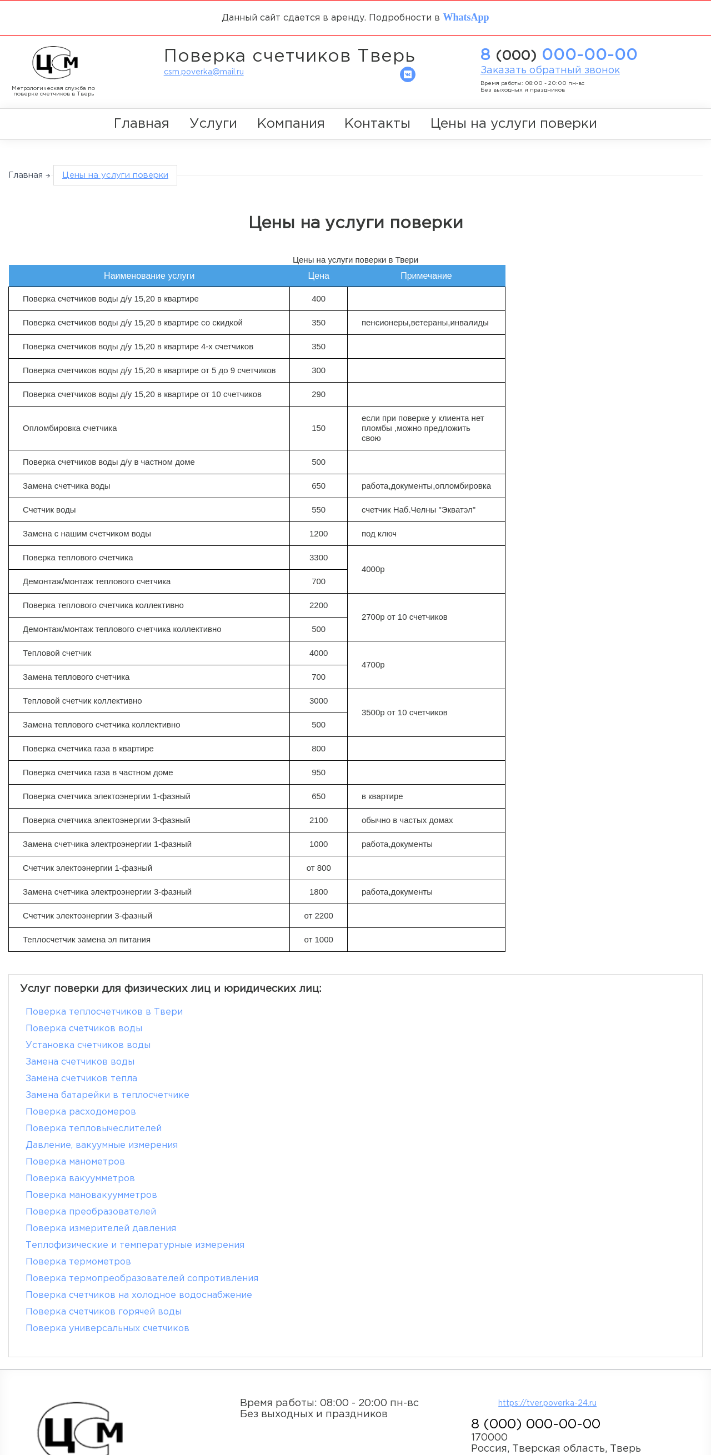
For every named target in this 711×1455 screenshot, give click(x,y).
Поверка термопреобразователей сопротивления (142, 1145)
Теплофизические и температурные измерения (135, 1128)
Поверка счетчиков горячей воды (104, 1161)
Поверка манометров (412, 1078)
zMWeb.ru (110, 1369)
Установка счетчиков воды (88, 1028)
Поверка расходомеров (81, 1061)
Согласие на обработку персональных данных (115, 1416)
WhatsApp (466, 16)
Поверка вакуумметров (80, 1095)
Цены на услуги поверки (513, 123)
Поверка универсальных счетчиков (444, 1161)
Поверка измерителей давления (437, 1111)
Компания (291, 123)
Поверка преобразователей (91, 1111)
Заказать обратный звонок (550, 70)
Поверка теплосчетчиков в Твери (104, 1011)
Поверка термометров (415, 1128)
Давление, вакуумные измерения (102, 1078)
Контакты (377, 123)
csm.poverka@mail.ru (204, 72)
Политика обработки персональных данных (109, 1405)
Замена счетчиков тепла (81, 1045)
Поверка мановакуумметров (428, 1095)
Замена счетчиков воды (416, 1028)
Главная (141, 123)
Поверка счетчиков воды (420, 1011)
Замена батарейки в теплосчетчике (444, 1045)
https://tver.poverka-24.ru (548, 1236)
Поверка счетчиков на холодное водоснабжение (475, 1145)
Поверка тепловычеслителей (430, 1061)
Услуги (213, 123)
